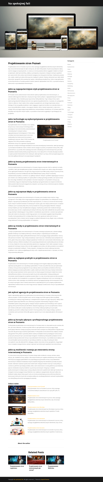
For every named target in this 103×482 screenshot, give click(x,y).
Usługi (69, 122)
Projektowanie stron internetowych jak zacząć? (35, 468)
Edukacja (69, 74)
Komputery (70, 83)
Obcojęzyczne (71, 95)
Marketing (70, 86)
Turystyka (69, 117)
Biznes (69, 64)
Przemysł (69, 102)
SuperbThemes (45, 479)
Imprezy (69, 81)
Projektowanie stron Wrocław (36, 407)
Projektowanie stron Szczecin (36, 428)
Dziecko (69, 71)
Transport (69, 114)
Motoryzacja (70, 90)
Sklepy (69, 107)
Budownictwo (70, 67)
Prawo (69, 100)
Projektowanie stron (33, 395)
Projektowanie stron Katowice (36, 418)
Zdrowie (69, 126)
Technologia (70, 112)
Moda (68, 88)
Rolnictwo (69, 105)
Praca (68, 98)
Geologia (69, 76)
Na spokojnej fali (19, 3)
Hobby (69, 78)
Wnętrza (69, 124)
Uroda (69, 119)
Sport (68, 110)
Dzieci (68, 69)
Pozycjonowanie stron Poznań (36, 386)
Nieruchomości (71, 93)
